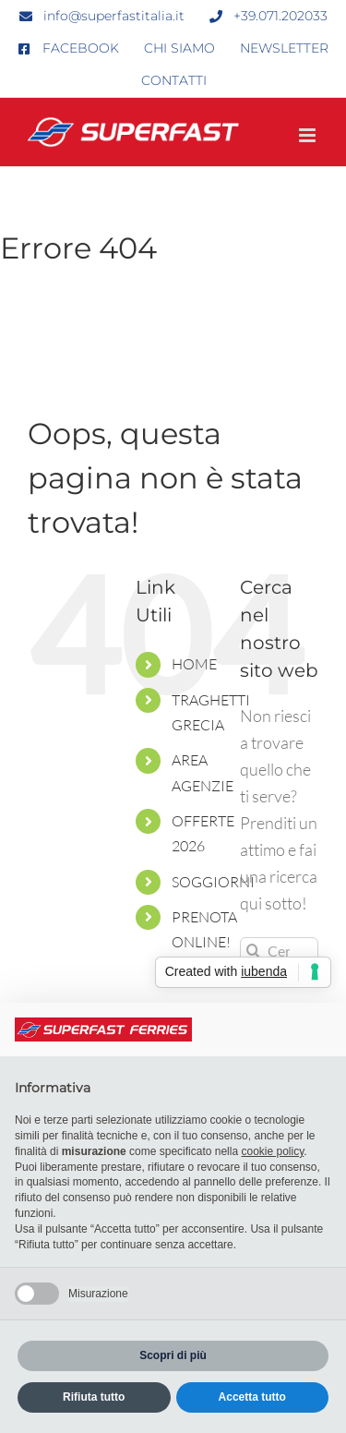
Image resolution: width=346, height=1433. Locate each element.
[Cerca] (253, 950)
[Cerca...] (279, 950)
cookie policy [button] (272, 1151)
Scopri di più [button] (173, 1355)
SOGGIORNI (213, 882)
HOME (194, 664)
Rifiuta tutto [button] (94, 1397)
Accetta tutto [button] (252, 1397)
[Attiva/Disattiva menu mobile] (308, 135)
